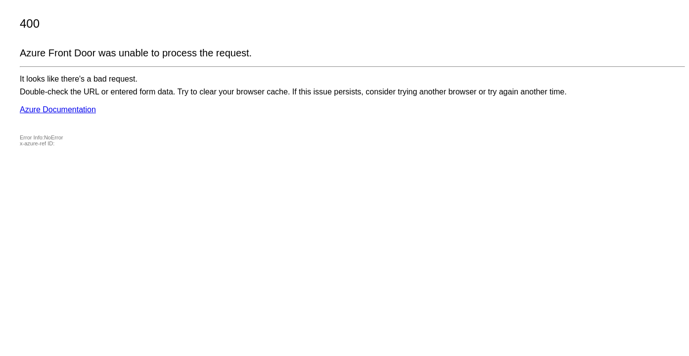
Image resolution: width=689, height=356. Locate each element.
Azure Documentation (58, 109)
